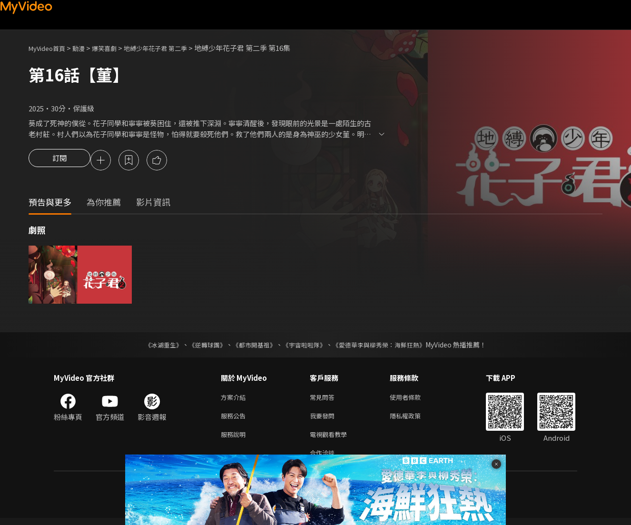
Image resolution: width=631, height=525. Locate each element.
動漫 (86, 48)
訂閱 (59, 161)
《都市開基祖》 (251, 346)
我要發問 (324, 419)
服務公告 (235, 419)
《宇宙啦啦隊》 (305, 346)
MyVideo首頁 (50, 48)
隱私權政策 (413, 419)
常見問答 (324, 399)
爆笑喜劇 (114, 48)
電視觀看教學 (331, 439)
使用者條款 (413, 399)
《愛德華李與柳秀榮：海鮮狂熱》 (385, 346)
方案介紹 (235, 399)
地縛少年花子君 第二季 (172, 48)
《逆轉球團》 (202, 346)
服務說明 (235, 439)
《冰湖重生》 (155, 346)
